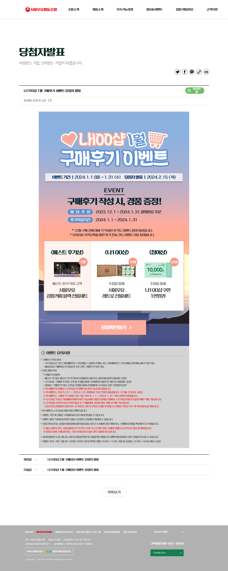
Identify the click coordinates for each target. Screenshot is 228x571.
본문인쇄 (197, 91)
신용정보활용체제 (112, 532)
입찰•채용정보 (184, 9)
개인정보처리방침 (44, 532)
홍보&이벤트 (154, 9)
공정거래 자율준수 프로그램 (88, 532)
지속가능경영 (125, 9)
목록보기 (114, 492)
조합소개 (73, 9)
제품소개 (97, 9)
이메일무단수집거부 (64, 532)
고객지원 (211, 9)
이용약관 (29, 532)
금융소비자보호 (130, 532)
